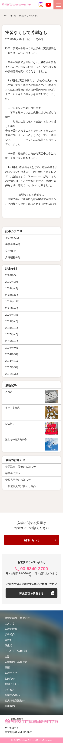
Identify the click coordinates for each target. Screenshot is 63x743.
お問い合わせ (31, 540)
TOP (5, 15)
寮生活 (8, 645)
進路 (7, 656)
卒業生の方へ (12, 695)
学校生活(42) (12, 244)
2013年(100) (12, 361)
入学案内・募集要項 (16, 662)
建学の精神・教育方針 (17, 618)
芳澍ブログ (11, 673)
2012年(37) (11, 367)
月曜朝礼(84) (12, 257)
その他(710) (12, 237)
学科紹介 (10, 634)
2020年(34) (11, 314)
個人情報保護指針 (15, 700)
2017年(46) (11, 334)
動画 (7, 667)
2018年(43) (11, 328)
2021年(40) (11, 308)
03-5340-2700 (34, 568)
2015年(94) (11, 347)
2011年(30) (11, 374)
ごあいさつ (11, 623)
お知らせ (10, 678)
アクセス (10, 689)
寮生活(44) (11, 251)
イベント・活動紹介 (16, 651)
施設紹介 (10, 640)
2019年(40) (11, 321)
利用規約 (10, 706)
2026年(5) (11, 275)
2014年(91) (11, 354)
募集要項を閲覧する (31, 593)
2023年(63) (11, 295)
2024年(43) (11, 288)
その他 (39, 39)
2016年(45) (11, 341)
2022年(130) (12, 301)
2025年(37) (11, 282)
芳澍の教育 (11, 629)
